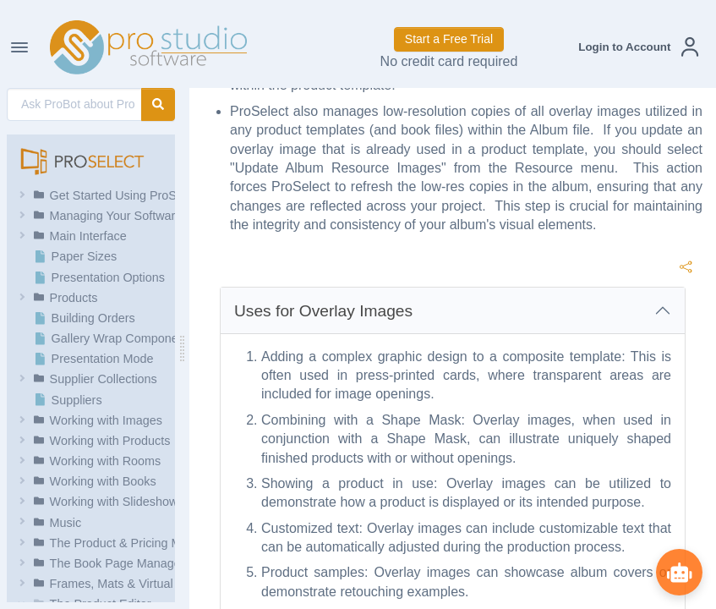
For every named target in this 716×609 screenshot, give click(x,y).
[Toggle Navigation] (19, 47)
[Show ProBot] (678, 571)
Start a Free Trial (449, 39)
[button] (638, 47)
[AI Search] (74, 104)
